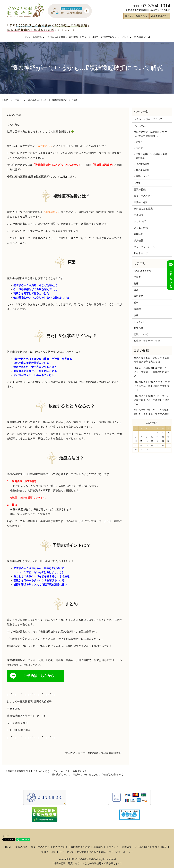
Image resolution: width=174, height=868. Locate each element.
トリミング (85, 36)
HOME (26, 36)
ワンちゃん (140, 125)
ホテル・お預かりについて (105, 36)
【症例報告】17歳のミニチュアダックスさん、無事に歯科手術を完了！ (152, 386)
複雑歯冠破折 (113, 752)
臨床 (136, 283)
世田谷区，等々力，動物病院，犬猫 (85, 752)
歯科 (136, 302)
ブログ (125, 36)
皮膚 (136, 315)
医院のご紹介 (141, 202)
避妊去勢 (138, 296)
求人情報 (138, 36)
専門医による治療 (56, 36)
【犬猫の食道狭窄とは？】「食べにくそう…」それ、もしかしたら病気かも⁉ (45, 771)
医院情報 (37, 36)
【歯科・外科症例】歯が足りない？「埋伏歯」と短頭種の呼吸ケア (151, 372)
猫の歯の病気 (142, 170)
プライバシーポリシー (146, 247)
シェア (6, 836)
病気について (141, 334)
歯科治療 (73, 36)
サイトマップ (141, 253)
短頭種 (137, 308)
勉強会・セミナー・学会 (147, 340)
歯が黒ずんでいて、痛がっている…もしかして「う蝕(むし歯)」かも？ (88, 774)
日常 (136, 289)
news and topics (142, 270)
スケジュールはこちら (136, 16)
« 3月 (136, 422)
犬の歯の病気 (142, 164)
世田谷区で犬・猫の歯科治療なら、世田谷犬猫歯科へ (150, 134)
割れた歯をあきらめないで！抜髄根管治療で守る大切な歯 (151, 360)
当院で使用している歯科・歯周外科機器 (151, 156)
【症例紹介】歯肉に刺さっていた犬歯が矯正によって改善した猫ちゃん (151, 400)
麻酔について (142, 176)
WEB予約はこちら (160, 16)
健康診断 (138, 234)
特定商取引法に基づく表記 (91, 852)
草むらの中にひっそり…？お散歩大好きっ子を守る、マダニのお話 (151, 412)
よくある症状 (141, 228)
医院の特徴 (140, 189)
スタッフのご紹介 (143, 196)
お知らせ (140, 142)
